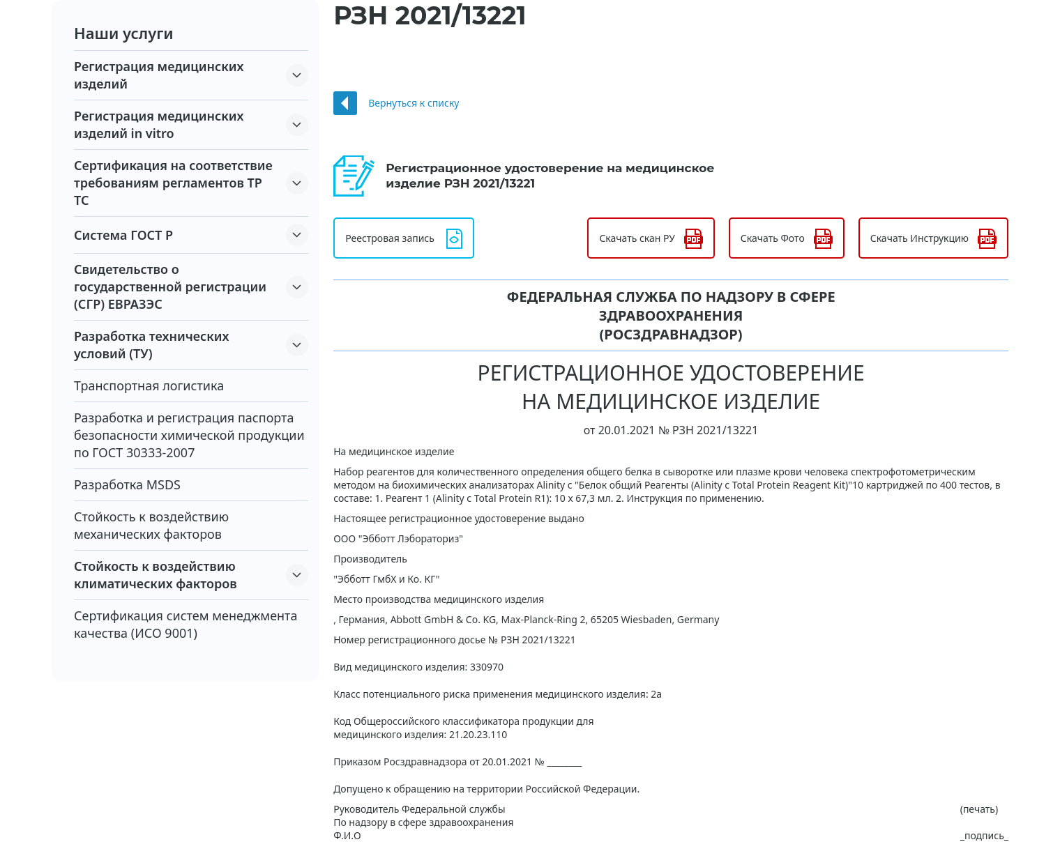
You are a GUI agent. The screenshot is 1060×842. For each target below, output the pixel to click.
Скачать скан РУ (636, 238)
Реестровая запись (389, 238)
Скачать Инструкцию (919, 238)
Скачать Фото (773, 238)
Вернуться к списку (413, 102)
